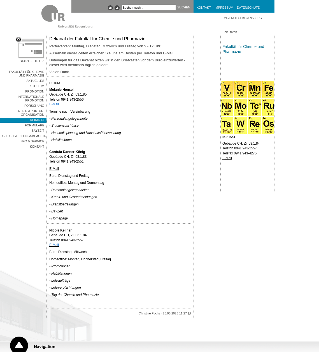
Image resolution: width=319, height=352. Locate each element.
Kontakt (204, 7)
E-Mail (54, 169)
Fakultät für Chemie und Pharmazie (26, 73)
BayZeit (38, 130)
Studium (37, 86)
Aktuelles (35, 80)
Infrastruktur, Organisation (30, 112)
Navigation (44, 346)
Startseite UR (32, 61)
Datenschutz (248, 7)
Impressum (224, 7)
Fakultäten (230, 32)
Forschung (34, 105)
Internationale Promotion (31, 98)
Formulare (34, 125)
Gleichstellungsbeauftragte (24, 136)
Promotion (34, 91)
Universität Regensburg (242, 18)
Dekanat (37, 120)
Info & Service (32, 141)
